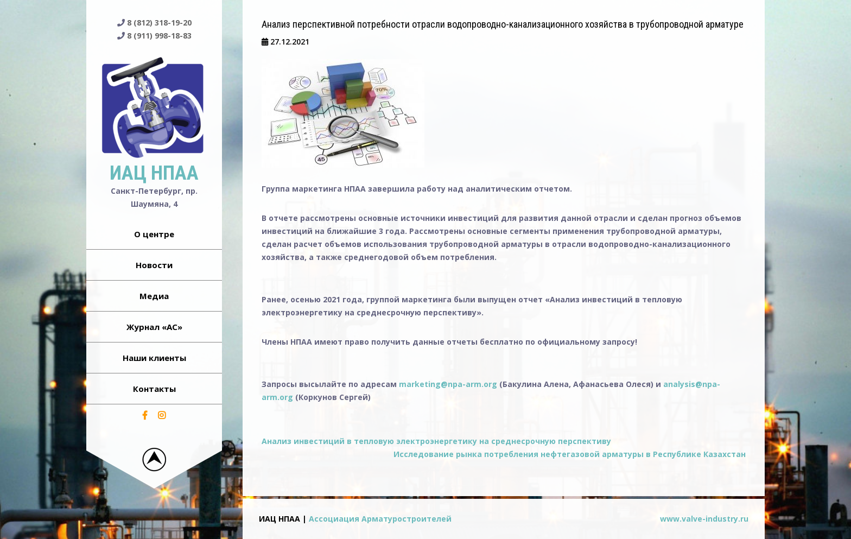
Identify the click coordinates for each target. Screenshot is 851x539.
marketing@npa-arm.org (448, 384)
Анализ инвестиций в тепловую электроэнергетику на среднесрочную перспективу (436, 441)
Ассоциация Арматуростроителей (380, 518)
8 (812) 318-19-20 (159, 22)
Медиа (154, 295)
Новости (154, 264)
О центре (154, 234)
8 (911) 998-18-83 (159, 35)
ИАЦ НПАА (154, 173)
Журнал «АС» (154, 326)
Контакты (154, 388)
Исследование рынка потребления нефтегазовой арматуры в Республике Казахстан (569, 454)
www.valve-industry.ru (704, 518)
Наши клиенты (154, 357)
